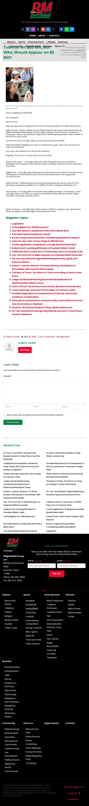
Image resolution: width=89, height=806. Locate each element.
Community (16, 46)
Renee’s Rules (11, 620)
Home (66, 787)
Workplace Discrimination (12, 700)
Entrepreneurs (12, 671)
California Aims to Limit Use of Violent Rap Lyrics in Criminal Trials (47, 251)
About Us (60, 46)
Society (8, 623)
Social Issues (11, 771)
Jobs (7, 675)
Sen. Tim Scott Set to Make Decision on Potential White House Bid (47, 255)
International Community (11, 743)
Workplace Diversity (10, 707)
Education (10, 737)
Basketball (31, 604)
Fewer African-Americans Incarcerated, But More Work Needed (46, 286)
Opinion (11, 42)
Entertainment (36, 42)
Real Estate (10, 690)
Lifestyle (51, 42)
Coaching (31, 612)
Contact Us (72, 793)
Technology (10, 694)
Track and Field (33, 639)
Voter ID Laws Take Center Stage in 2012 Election (38, 241)
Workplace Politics (10, 715)
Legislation (81, 50)
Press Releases (33, 748)
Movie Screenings (31, 742)
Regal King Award (10, 765)
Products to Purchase (10, 685)
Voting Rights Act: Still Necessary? (30, 227)
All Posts (25, 350)
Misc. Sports (32, 631)
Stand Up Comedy (51, 652)
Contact (8, 550)
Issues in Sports (34, 627)
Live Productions (55, 620)
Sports (21, 42)
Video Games (33, 643)
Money (8, 679)
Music (50, 634)
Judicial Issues (12, 748)
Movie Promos (33, 736)
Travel (71, 616)
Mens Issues (74, 608)
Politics (8, 612)
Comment (7, 376)
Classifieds (72, 799)
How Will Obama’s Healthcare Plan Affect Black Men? (40, 230)
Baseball (30, 600)
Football (30, 616)
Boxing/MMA (32, 608)
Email (64, 560)
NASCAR (30, 635)
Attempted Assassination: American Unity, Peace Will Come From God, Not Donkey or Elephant (21, 466)
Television (52, 657)
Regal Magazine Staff (34, 757)
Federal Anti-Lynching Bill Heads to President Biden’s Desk (43, 248)
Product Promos (34, 752)
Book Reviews (11, 733)
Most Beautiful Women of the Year (54, 627)
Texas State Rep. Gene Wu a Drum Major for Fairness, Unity (43, 290)
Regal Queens (32, 46)
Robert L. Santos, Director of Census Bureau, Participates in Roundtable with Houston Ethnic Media (21, 494)
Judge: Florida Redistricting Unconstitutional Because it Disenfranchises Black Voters (17, 484)
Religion (8, 616)
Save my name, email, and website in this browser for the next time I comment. (35, 415)
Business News (12, 667)
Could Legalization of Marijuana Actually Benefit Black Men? (44, 244)
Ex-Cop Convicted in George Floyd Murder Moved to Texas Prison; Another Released (21, 456)
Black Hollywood (55, 600)
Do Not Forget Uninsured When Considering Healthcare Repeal (45, 237)
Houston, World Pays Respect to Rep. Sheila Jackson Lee (42, 307)
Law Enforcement (11, 754)
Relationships (74, 612)
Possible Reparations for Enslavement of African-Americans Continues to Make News (65, 466)
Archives (47, 46)
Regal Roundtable (52, 644)
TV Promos (31, 763)
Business (63, 42)
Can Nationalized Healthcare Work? (31, 234)
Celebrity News (54, 612)
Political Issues (67, 50)
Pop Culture (53, 638)
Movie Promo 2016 (32, 731)
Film (49, 616)
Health (71, 604)
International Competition (32, 622)
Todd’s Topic (11, 627)
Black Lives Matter (10, 602)
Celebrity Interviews (52, 606)
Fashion (72, 600)
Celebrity (9, 608)
